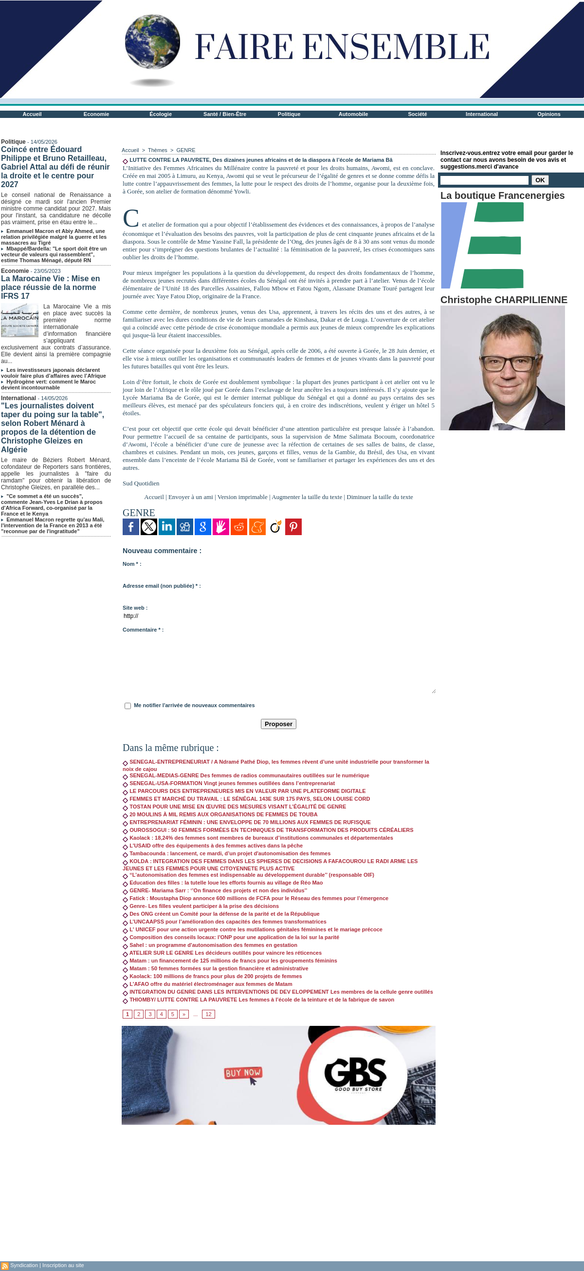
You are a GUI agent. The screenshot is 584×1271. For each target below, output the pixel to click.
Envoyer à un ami (190, 497)
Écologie (160, 114)
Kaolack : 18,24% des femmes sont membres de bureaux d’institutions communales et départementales (258, 838)
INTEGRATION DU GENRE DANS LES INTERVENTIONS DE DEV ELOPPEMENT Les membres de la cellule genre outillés (278, 992)
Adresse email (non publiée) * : (162, 586)
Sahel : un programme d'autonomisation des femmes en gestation (210, 945)
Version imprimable (243, 497)
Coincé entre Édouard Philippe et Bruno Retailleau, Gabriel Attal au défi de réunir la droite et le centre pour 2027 (55, 167)
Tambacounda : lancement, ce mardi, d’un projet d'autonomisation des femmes (226, 853)
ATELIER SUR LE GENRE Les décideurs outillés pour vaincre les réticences (222, 953)
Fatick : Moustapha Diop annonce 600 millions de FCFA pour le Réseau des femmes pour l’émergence (255, 898)
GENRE (185, 150)
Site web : (135, 608)
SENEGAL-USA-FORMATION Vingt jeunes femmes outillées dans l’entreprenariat (229, 783)
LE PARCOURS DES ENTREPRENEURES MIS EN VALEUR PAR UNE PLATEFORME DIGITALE (244, 791)
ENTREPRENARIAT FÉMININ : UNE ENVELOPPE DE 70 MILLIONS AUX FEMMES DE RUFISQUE (247, 822)
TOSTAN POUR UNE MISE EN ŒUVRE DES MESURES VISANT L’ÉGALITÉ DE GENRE (234, 806)
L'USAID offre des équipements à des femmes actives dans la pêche (213, 845)
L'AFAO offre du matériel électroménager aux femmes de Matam (207, 984)
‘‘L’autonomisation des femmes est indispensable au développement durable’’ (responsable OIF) (248, 875)
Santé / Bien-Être (224, 114)
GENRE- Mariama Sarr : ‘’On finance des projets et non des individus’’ (215, 890)
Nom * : (132, 564)
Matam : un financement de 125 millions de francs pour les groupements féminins (230, 960)
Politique (289, 114)
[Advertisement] (279, 1193)
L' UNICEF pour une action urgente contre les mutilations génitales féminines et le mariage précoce (253, 929)
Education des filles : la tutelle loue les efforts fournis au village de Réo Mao (223, 883)
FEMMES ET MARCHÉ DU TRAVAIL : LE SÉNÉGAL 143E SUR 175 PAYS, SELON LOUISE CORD (246, 799)
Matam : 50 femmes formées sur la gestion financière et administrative (215, 968)
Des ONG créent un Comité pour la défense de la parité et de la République (221, 914)
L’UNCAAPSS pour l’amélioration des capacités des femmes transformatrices (225, 921)
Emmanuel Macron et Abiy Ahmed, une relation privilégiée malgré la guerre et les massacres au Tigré (54, 237)
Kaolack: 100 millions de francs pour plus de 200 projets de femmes (212, 976)
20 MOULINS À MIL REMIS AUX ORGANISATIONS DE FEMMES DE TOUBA (220, 814)
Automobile (353, 114)
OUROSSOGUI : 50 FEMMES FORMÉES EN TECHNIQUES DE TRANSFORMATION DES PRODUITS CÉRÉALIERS (268, 830)
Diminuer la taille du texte (380, 497)
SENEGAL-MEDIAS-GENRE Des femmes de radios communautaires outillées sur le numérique (246, 775)
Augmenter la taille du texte (307, 497)
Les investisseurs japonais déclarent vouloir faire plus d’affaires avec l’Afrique (53, 373)
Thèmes (157, 150)
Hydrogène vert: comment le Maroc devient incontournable (48, 384)
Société (417, 114)
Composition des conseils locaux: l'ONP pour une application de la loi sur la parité (231, 937)
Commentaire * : (143, 630)
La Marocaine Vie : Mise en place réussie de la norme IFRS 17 (50, 287)
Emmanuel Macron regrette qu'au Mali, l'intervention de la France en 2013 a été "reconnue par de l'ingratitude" (52, 525)
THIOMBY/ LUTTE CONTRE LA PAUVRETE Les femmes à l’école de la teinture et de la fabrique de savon (258, 999)
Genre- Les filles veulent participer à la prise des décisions (201, 906)
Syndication (24, 1265)
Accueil (32, 114)
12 (208, 1014)
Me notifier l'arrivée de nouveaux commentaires (194, 705)
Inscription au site (63, 1265)
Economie (97, 114)
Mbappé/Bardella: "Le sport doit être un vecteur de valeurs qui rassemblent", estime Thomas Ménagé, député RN (54, 254)
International (482, 114)
